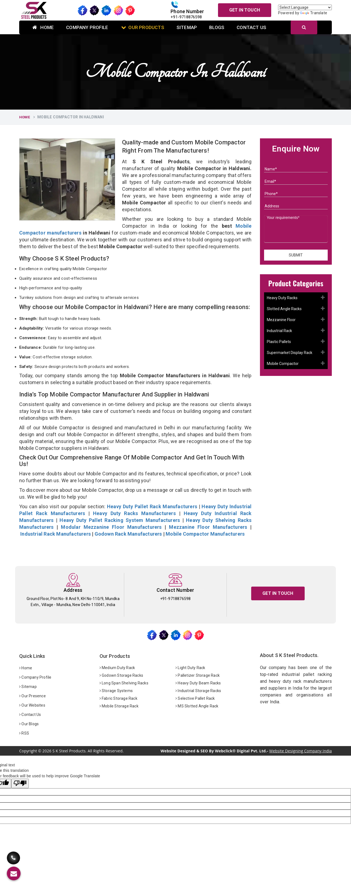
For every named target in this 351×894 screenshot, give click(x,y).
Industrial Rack (279, 331)
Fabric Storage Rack (118, 698)
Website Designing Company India (300, 750)
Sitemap (187, 27)
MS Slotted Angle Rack (197, 706)
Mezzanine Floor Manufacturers (208, 527)
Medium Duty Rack (117, 667)
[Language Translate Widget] (305, 7)
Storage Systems (116, 691)
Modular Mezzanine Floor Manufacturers (111, 527)
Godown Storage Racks (121, 675)
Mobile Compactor (283, 363)
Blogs (216, 27)
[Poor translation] (20, 783)
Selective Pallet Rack (195, 698)
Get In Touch (244, 10)
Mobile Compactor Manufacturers (205, 534)
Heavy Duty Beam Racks (198, 683)
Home (43, 27)
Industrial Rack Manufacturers (55, 534)
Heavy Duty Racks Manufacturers (134, 513)
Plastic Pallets (279, 341)
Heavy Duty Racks (282, 298)
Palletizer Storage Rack (198, 675)
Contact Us (251, 27)
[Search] (304, 27)
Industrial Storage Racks (198, 691)
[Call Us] (13, 853)
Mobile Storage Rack (119, 706)
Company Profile (87, 27)
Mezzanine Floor (281, 320)
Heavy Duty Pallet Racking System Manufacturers (120, 520)
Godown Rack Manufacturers (128, 534)
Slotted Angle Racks (284, 309)
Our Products (142, 27)
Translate (313, 13)
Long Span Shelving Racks (124, 683)
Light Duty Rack (190, 667)
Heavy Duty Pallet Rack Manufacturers (152, 506)
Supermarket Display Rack (289, 352)
